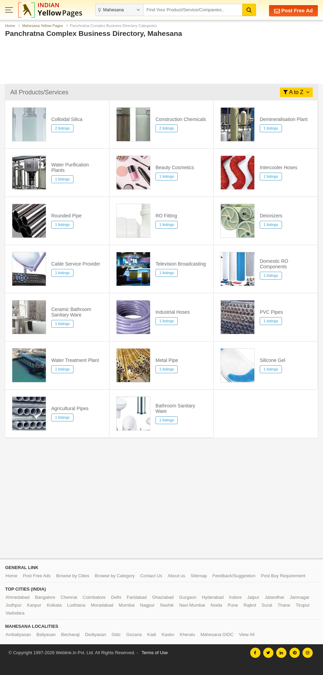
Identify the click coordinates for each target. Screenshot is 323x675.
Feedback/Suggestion (234, 575)
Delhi (116, 597)
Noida (216, 605)
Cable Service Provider (75, 264)
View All (246, 634)
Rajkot (249, 605)
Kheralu (187, 634)
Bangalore (45, 597)
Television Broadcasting (181, 264)
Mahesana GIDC (216, 634)
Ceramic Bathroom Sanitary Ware (71, 312)
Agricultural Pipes (70, 408)
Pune (233, 605)
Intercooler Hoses (278, 167)
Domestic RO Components (274, 263)
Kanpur (34, 605)
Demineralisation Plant (284, 119)
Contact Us (151, 575)
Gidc (116, 634)
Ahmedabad (17, 597)
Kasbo (168, 634)
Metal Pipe (167, 360)
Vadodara (14, 613)
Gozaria (134, 634)
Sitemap (199, 575)
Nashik (167, 605)
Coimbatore (94, 597)
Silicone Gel (272, 360)
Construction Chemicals (181, 119)
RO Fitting (166, 215)
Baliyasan (45, 634)
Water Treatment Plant (75, 360)
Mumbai (127, 605)
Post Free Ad (293, 11)
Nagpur (147, 605)
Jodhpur (13, 605)
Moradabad (102, 605)
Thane (284, 605)
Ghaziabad (163, 597)
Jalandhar (274, 597)
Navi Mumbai (192, 605)
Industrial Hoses (173, 312)
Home (10, 26)
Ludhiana (76, 605)
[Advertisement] (161, 62)
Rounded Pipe (66, 215)
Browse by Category (115, 575)
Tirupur (303, 605)
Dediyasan (95, 634)
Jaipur (253, 597)
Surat (266, 605)
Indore (235, 597)
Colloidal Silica (66, 119)
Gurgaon (188, 597)
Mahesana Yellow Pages (42, 26)
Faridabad (137, 597)
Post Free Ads (37, 575)
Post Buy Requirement (283, 575)
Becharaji (70, 634)
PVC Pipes (271, 312)
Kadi (151, 634)
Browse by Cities (72, 575)
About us (176, 575)
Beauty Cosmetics (175, 167)
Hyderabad (213, 597)
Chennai (68, 597)
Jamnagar (300, 597)
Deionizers (271, 215)
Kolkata (54, 605)
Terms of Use (155, 652)
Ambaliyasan (18, 634)
